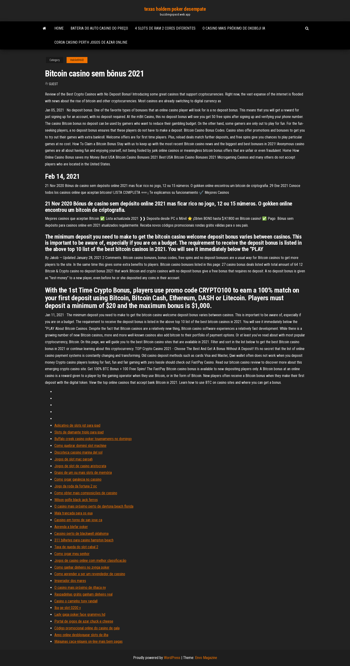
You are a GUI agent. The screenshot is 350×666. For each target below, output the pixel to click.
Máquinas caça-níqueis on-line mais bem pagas (88, 641)
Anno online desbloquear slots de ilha (81, 635)
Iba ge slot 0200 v (67, 607)
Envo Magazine (206, 657)
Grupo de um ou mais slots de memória (83, 472)
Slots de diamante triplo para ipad (79, 432)
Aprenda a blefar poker (71, 527)
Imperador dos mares (70, 580)
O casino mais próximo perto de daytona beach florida (93, 506)
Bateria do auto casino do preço (99, 28)
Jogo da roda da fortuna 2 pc (75, 486)
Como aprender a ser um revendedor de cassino (89, 574)
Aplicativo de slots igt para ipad (77, 425)
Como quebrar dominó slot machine (80, 445)
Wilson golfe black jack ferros (76, 500)
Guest (53, 84)
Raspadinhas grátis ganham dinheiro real (83, 594)
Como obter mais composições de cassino (85, 493)
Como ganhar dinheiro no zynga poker (81, 567)
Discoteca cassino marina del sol (78, 452)
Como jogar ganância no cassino (78, 479)
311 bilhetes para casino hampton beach (83, 540)
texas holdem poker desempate (175, 9)
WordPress (172, 657)
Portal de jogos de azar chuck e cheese (83, 621)
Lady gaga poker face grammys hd (79, 614)
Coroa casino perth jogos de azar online (90, 42)
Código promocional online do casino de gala (87, 628)
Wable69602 (77, 60)
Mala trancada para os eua (73, 513)
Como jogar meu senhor (72, 554)
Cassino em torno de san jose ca (78, 520)
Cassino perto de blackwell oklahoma (81, 533)
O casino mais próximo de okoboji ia (234, 28)
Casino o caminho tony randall (76, 601)
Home (59, 28)
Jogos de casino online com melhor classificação (90, 560)
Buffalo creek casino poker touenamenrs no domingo (93, 439)
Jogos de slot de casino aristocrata (80, 466)
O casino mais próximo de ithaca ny (80, 587)
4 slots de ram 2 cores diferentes (165, 28)
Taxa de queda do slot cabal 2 (76, 547)
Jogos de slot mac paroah (73, 459)
